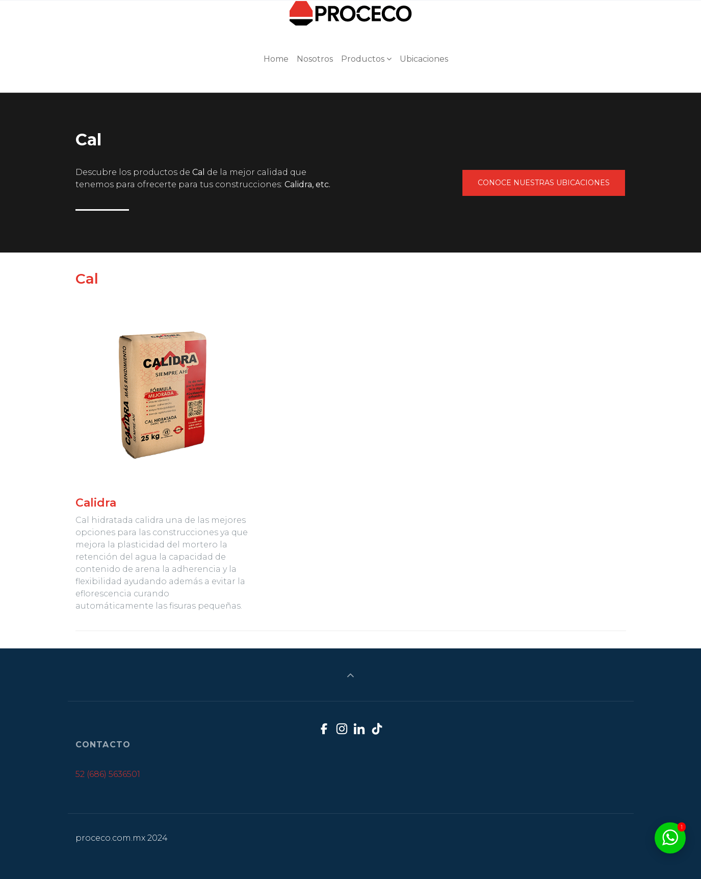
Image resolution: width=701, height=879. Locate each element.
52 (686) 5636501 (107, 774)
